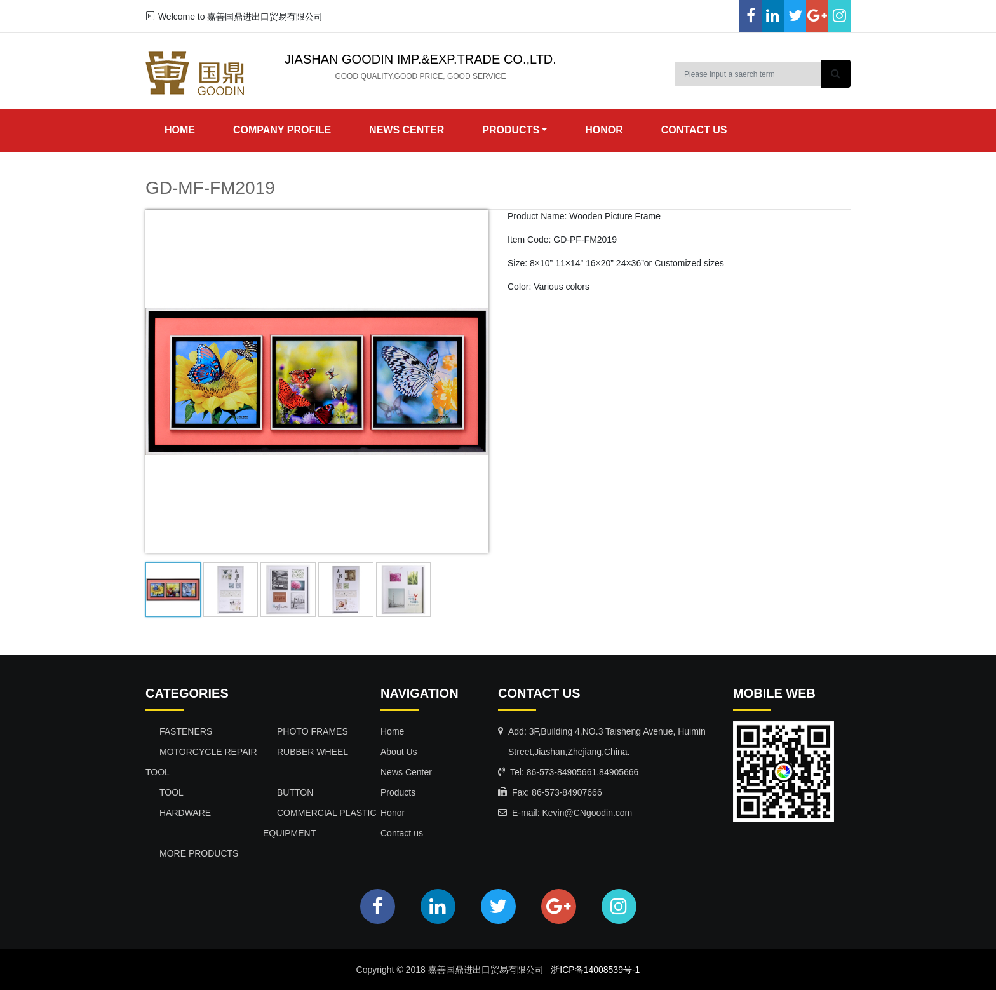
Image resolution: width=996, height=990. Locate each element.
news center (406, 130)
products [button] (510, 130)
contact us (694, 130)
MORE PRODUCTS (198, 853)
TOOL (171, 792)
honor (604, 130)
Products (397, 792)
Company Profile (282, 130)
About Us (398, 752)
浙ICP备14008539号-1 (595, 970)
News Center (406, 772)
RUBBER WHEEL (312, 752)
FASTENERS (185, 731)
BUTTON (295, 792)
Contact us (401, 833)
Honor (392, 813)
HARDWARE (185, 813)
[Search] (748, 74)
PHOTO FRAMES (312, 731)
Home (180, 130)
